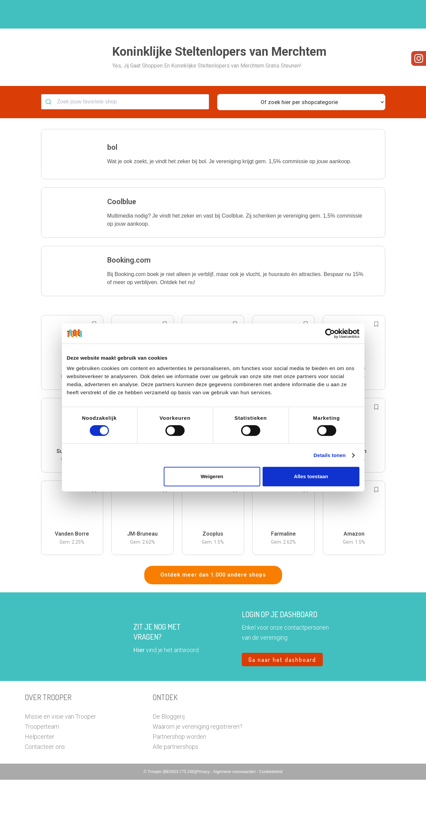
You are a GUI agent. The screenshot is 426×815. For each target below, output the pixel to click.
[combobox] (125, 137)
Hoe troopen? (215, 14)
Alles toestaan (311, 476)
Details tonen (330, 455)
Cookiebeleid (270, 807)
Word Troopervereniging (323, 14)
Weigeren (212, 476)
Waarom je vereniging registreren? (197, 761)
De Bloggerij (169, 751)
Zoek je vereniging (263, 14)
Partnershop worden (179, 771)
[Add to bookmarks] (376, 359)
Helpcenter (39, 771)
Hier (139, 685)
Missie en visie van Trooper (60, 751)
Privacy (203, 807)
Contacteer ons (45, 781)
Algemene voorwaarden (235, 807)
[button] (396, 14)
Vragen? (372, 14)
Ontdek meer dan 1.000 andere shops (213, 610)
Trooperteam (42, 761)
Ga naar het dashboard (282, 694)
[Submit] (49, 137)
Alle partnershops (175, 781)
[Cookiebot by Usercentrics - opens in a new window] (330, 333)
